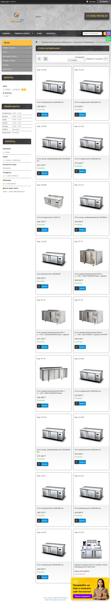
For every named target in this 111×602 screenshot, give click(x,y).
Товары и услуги (22, 33)
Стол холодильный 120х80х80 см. (50, 508)
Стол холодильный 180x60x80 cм (88, 102)
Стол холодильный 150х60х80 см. (88, 391)
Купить (44, 115)
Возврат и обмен (9, 61)
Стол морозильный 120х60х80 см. (88, 450)
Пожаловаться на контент (58, 600)
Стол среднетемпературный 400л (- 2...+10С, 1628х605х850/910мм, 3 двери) (53, 333)
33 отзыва (92, 1)
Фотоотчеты (7, 69)
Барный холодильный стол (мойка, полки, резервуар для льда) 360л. (91, 566)
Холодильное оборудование (83, 42)
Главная (6, 33)
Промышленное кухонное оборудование (57, 42)
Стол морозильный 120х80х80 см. (88, 508)
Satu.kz (65, 598)
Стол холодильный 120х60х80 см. (50, 102)
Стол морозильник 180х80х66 (48, 274)
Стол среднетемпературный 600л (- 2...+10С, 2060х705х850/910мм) (51, 392)
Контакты (50, 33)
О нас (39, 33)
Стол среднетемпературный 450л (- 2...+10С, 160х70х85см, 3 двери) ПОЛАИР (91, 333)
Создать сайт (5, 1)
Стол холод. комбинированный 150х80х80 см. (53, 451)
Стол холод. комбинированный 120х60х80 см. (53, 160)
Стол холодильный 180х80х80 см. (50, 565)
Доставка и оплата (10, 56)
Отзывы (6, 65)
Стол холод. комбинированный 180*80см (91, 217)
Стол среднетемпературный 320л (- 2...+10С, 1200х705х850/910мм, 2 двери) (90, 275)
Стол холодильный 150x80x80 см (88, 159)
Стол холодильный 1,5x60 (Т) (48, 217)
